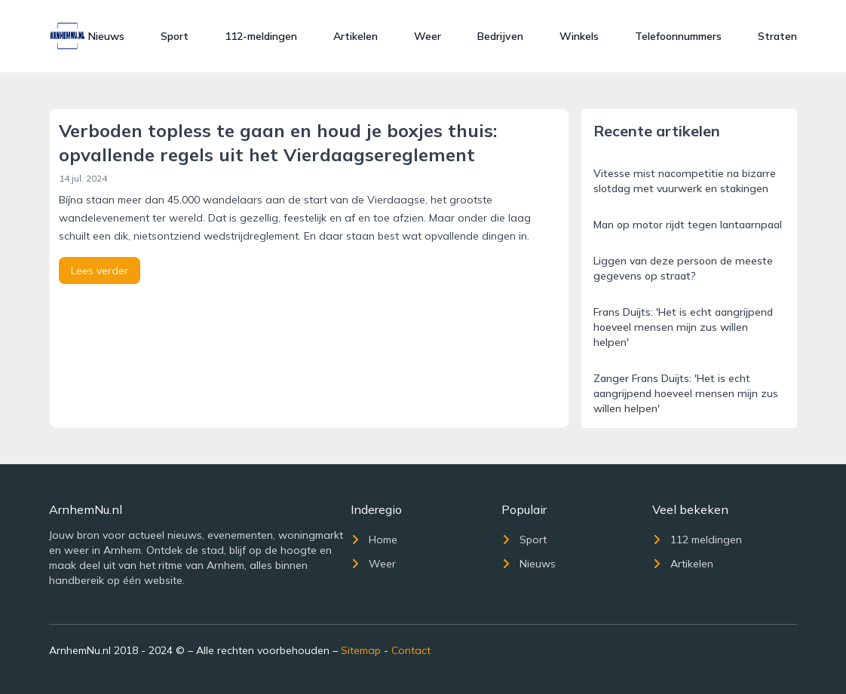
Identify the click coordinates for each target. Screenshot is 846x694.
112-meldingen (261, 36)
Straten (777, 36)
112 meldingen (697, 539)
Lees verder (99, 270)
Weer (427, 36)
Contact (411, 650)
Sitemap (361, 650)
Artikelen (355, 36)
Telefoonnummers (678, 36)
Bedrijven (500, 36)
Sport (175, 36)
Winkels (579, 36)
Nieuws (106, 36)
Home (374, 539)
